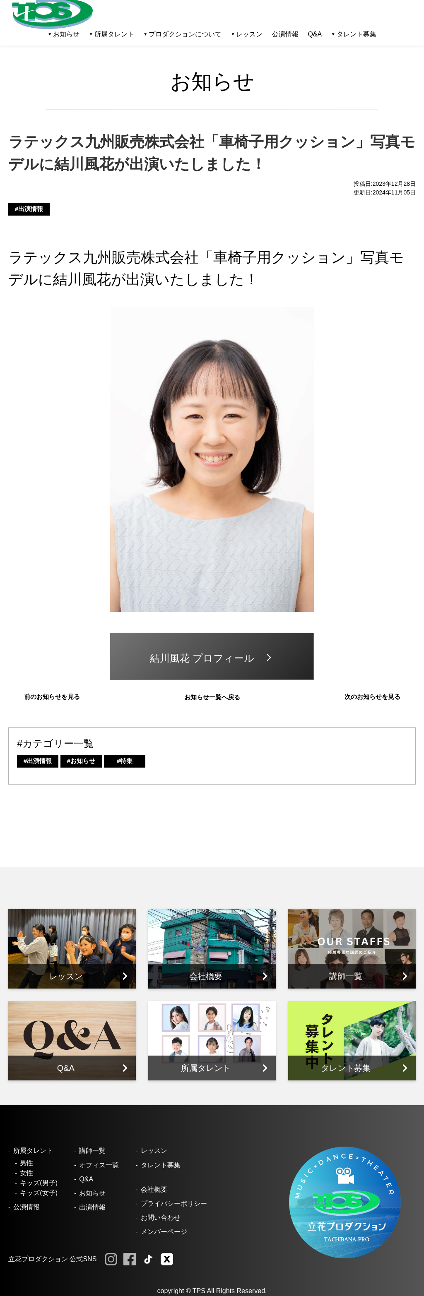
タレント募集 (356, 34)
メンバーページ (164, 1231)
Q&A (315, 34)
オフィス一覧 (99, 1165)
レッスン (154, 1150)
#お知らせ (81, 760)
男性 (26, 1162)
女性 (26, 1172)
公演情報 (285, 34)
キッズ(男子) (39, 1182)
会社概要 (154, 1189)
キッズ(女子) (39, 1192)
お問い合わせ (161, 1217)
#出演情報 (29, 208)
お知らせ (92, 1193)
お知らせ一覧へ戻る (212, 697)
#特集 (124, 760)
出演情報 (92, 1207)
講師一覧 (92, 1150)
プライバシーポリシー (174, 1203)
